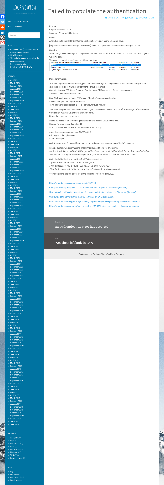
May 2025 (14, 112)
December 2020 (16, 267)
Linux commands (15, 26)
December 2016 (16, 407)
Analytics (14, 438)
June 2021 (14, 249)
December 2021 (16, 232)
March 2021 (15, 258)
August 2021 (15, 244)
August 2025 (15, 103)
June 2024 (14, 144)
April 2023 (14, 185)
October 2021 (15, 238)
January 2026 (15, 89)
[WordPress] (2, 37)
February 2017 (16, 401)
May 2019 (14, 322)
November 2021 (16, 235)
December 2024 (16, 127)
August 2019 (15, 314)
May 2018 (14, 357)
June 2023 (14, 179)
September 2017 (17, 381)
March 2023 (15, 188)
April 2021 (14, 255)
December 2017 (16, 372)
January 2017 (15, 404)
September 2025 (17, 101)
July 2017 (14, 386)
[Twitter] (2, 21)
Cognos (13, 441)
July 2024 (14, 141)
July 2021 (14, 246)
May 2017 (14, 392)
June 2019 (14, 319)
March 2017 (15, 398)
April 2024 (14, 150)
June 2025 (14, 109)
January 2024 (15, 159)
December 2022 (16, 197)
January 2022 (15, 229)
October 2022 (15, 203)
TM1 (12, 455)
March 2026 (15, 83)
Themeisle (119, 254)
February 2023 (16, 191)
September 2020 (17, 276)
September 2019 (17, 311)
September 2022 (17, 206)
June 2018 (14, 354)
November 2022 (16, 200)
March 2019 (15, 328)
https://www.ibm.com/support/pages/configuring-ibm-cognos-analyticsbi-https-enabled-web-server (94, 201)
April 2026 (14, 80)
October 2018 (15, 343)
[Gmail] (2, 42)
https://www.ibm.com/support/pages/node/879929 (72, 183)
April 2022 (14, 220)
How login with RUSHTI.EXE (21, 67)
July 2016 (14, 421)
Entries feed (15, 474)
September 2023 (17, 171)
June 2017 (14, 389)
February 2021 (16, 261)
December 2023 (16, 162)
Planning (13, 452)
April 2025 (14, 115)
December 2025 (16, 92)
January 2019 (15, 334)
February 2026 (16, 86)
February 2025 (16, 121)
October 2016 (15, 413)
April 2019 (14, 325)
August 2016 (15, 419)
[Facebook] (2, 16)
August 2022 (15, 208)
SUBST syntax (16, 55)
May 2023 (14, 182)
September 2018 (17, 346)
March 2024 (15, 153)
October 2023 (15, 168)
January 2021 (15, 264)
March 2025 (15, 118)
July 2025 (14, 106)
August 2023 (15, 173)
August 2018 (15, 349)
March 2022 (15, 223)
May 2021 (14, 252)
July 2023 (14, 176)
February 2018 (16, 366)
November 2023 (16, 165)
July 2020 (14, 281)
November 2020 (16, 270)
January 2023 (15, 194)
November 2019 (16, 305)
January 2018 (15, 369)
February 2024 (16, 156)
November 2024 (16, 130)
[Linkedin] (2, 32)
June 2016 (14, 424)
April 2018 (14, 360)
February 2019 (16, 331)
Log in (12, 472)
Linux (12, 447)
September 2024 (17, 136)
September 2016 (17, 416)
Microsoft (14, 449)
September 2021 (17, 241)
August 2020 (15, 279)
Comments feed (17, 477)
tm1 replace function (18, 64)
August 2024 (15, 138)
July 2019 (14, 316)
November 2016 (16, 410)
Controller (14, 444)
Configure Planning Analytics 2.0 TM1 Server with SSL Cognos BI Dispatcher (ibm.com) (88, 187)
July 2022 (14, 211)
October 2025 (15, 98)
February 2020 (16, 296)
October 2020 (15, 273)
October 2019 (15, 308)
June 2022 (14, 214)
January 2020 (15, 299)
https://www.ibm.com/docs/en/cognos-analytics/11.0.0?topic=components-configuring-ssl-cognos (94, 206)
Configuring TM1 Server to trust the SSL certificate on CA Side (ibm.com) (81, 197)
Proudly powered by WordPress (90, 254)
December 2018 (16, 337)
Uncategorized (16, 458)
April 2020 (14, 290)
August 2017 (15, 384)
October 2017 (15, 378)
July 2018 (14, 351)
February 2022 (16, 226)
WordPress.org (16, 480)
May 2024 (14, 147)
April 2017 (14, 395)
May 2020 (14, 287)
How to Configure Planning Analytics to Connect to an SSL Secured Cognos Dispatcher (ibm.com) (92, 192)
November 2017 (16, 375)
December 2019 (16, 302)
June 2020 (14, 284)
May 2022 (14, 217)
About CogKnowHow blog (18, 21)
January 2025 (15, 124)
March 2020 (15, 293)
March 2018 (15, 363)
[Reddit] (2, 27)
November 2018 (16, 340)
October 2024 (15, 133)
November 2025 (16, 95)
